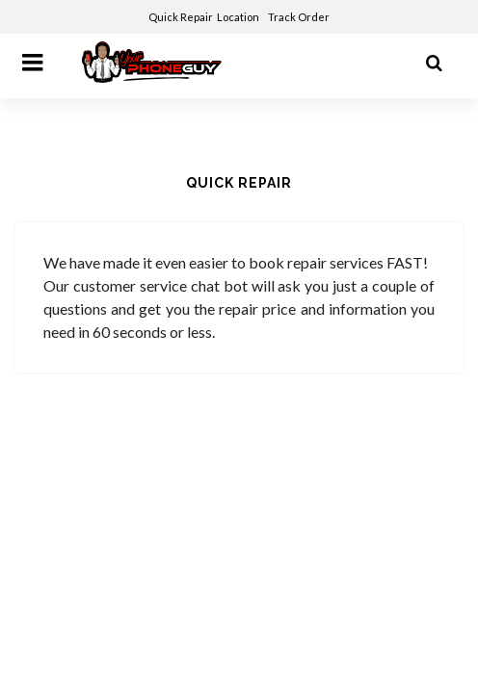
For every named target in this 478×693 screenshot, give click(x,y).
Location (239, 17)
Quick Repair (180, 17)
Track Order (300, 17)
